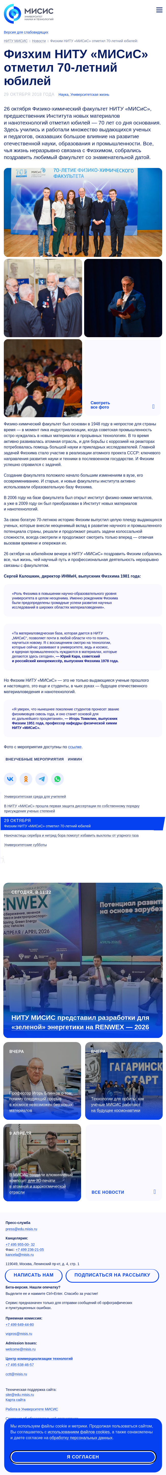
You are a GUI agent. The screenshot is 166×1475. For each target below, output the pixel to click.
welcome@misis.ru (21, 1349)
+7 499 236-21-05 (30, 1250)
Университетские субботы (25, 845)
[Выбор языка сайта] (135, 8)
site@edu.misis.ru (20, 1395)
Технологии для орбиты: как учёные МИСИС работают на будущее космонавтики (117, 1105)
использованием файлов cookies (79, 1432)
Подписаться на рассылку (112, 1275)
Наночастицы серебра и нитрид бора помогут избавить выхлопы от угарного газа (71, 835)
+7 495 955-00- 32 (20, 1245)
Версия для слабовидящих (26, 32)
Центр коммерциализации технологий (39, 1359)
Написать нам (34, 1275)
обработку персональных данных (81, 1438)
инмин (75, 759)
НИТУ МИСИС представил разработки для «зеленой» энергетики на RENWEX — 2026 (80, 1022)
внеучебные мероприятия (35, 759)
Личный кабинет (147, 9)
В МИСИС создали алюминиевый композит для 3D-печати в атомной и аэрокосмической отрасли (41, 1183)
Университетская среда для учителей (35, 797)
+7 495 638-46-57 (20, 1365)
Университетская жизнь (89, 94)
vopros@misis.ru (19, 1334)
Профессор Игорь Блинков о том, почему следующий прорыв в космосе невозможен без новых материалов (41, 1102)
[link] (10, 779)
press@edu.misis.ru (21, 1229)
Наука (63, 94)
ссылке (75, 747)
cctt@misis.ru (16, 1374)
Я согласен (83, 1457)
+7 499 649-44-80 (20, 1325)
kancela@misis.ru (20, 1255)
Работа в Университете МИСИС (32, 1409)
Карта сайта (15, 1400)
